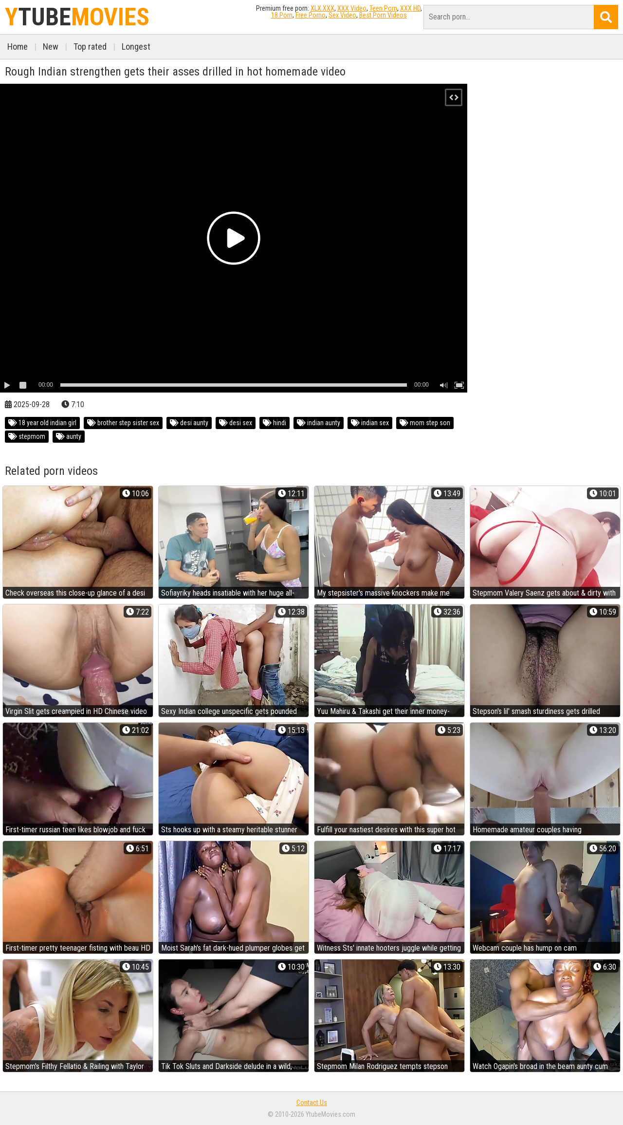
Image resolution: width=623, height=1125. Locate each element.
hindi (274, 423)
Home (17, 46)
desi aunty (189, 423)
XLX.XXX (322, 8)
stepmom (26, 436)
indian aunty (318, 423)
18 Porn (282, 15)
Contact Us (311, 1102)
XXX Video (351, 8)
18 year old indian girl (42, 423)
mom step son (425, 423)
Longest (136, 46)
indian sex (370, 423)
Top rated (90, 46)
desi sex (235, 423)
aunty (68, 436)
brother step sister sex (123, 423)
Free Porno (310, 15)
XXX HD (410, 8)
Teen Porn (383, 8)
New (50, 46)
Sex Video (342, 15)
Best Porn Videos (383, 15)
